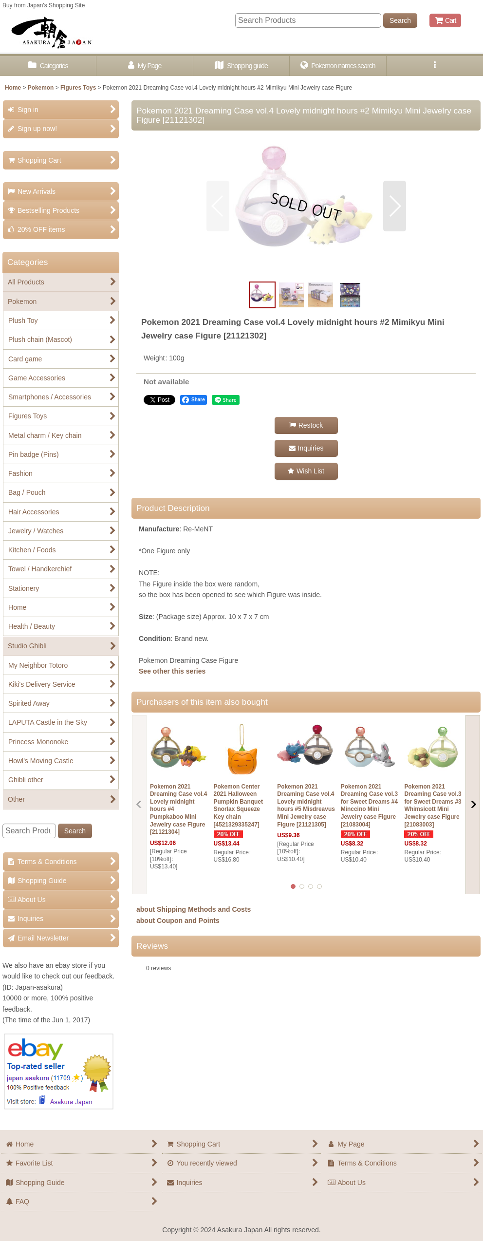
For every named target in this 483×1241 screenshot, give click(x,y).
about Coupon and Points (178, 920)
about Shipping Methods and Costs (193, 909)
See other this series (172, 671)
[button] (435, 66)
